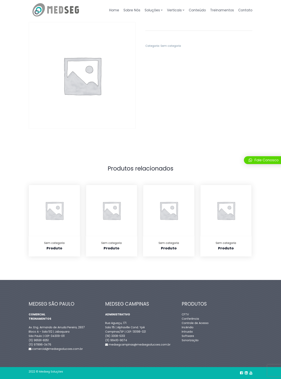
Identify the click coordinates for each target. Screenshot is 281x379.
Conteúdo (197, 10)
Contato (245, 10)
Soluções (152, 10)
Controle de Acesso (195, 323)
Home (114, 10)
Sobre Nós (131, 10)
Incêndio (187, 327)
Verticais (174, 10)
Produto (54, 248)
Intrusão (187, 332)
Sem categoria (171, 46)
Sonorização (190, 340)
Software (188, 336)
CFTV (185, 314)
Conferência (190, 319)
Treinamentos (222, 10)
